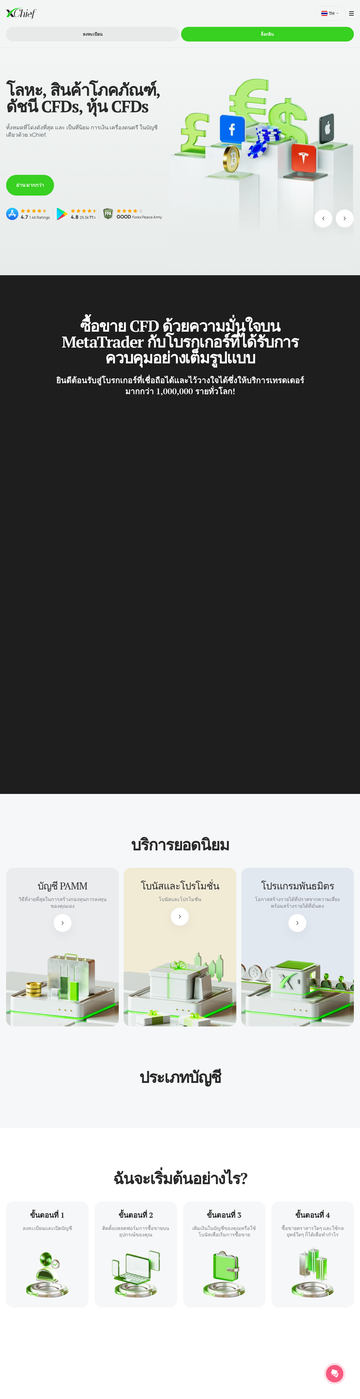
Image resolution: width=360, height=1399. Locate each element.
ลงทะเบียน (93, 34)
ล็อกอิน (267, 34)
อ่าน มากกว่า (30, 185)
